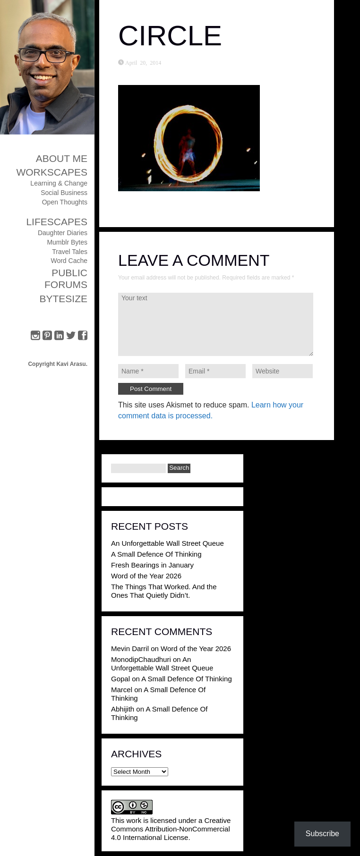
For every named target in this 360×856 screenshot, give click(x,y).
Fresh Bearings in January (152, 565)
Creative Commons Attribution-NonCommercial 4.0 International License (171, 828)
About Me (61, 158)
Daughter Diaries (62, 233)
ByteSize (63, 298)
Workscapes (51, 172)
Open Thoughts (64, 202)
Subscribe (322, 834)
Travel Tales (69, 251)
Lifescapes (56, 221)
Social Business (64, 192)
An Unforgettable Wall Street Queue (167, 543)
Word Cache (69, 260)
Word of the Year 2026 (146, 576)
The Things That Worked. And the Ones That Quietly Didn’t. (163, 591)
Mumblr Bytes (67, 242)
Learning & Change (58, 183)
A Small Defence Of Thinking (156, 554)
